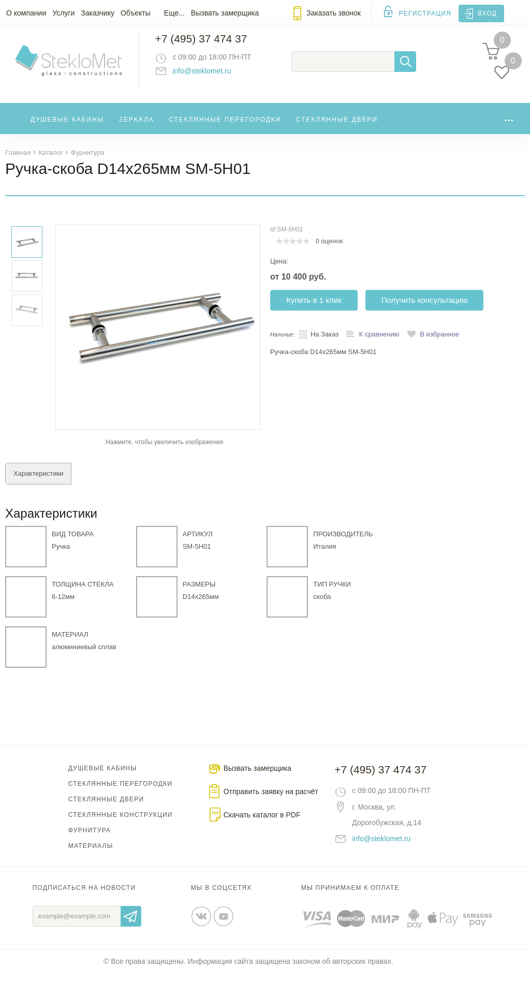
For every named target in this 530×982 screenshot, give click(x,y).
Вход (487, 13)
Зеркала (136, 126)
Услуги (63, 13)
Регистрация (425, 13)
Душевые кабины (68, 126)
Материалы (90, 854)
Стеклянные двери (337, 126)
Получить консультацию (424, 308)
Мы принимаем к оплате (350, 896)
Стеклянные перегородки (225, 126)
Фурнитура (89, 839)
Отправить (131, 925)
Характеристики (38, 482)
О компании (26, 13)
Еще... (174, 13)
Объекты (136, 13)
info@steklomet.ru (210, 75)
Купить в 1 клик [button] (314, 308)
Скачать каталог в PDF (262, 823)
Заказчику (97, 13)
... (508, 124)
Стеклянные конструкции (120, 823)
